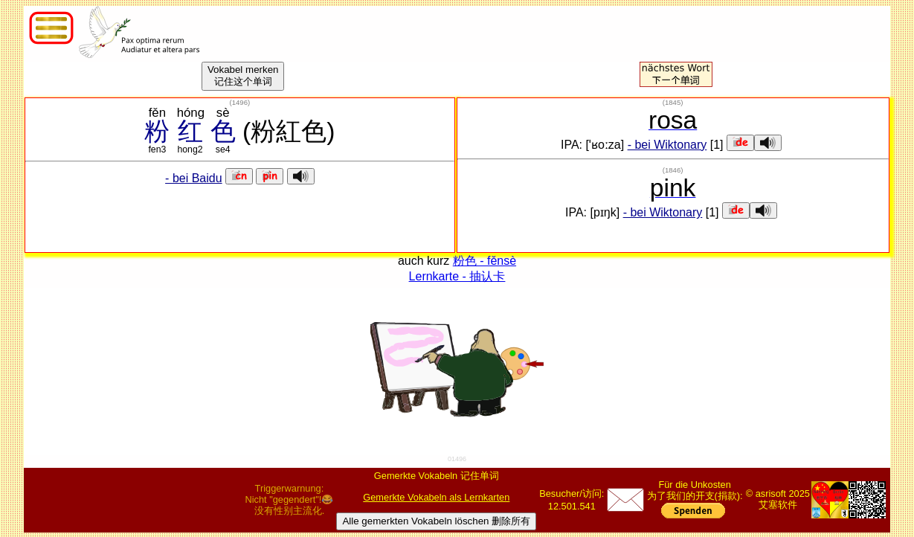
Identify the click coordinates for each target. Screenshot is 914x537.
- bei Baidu (193, 178)
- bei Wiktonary (667, 144)
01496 (457, 459)
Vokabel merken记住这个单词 (243, 75)
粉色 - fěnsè (484, 260)
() (240, 102)
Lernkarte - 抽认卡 (457, 276)
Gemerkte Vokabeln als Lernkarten (436, 497)
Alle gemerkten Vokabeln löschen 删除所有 (436, 521)
